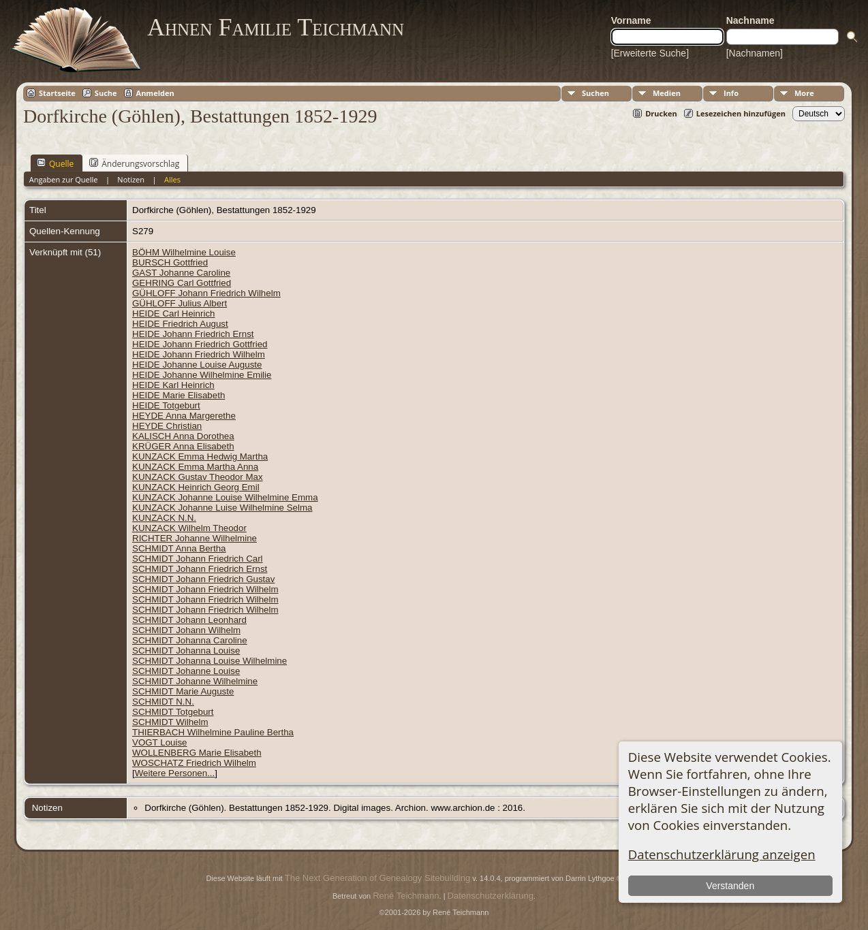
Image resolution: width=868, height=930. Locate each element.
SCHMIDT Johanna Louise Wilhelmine (209, 661)
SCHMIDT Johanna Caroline (189, 640)
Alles (172, 179)
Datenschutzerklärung (490, 896)
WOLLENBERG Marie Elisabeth (197, 753)
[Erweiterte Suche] (650, 53)
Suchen (595, 93)
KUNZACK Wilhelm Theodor (189, 528)
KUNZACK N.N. (164, 518)
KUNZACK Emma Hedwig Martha (200, 456)
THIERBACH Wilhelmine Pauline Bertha (213, 732)
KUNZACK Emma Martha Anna (195, 467)
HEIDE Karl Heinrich (173, 385)
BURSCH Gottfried (170, 262)
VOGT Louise (159, 742)
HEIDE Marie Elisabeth (178, 395)
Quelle (55, 163)
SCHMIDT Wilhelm (170, 722)
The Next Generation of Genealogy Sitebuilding (377, 878)
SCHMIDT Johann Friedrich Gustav (203, 579)
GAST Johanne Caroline (181, 273)
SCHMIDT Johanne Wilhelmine (195, 681)
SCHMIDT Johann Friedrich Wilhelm (205, 589)
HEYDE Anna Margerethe (184, 416)
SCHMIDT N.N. (163, 701)
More (804, 93)
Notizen (130, 179)
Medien (667, 93)
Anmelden (155, 93)
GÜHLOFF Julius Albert (179, 303)
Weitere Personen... (175, 773)
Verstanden (730, 885)
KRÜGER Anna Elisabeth (183, 446)
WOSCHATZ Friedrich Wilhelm (194, 763)
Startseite (57, 93)
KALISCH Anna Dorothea (183, 436)
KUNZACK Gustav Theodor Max (197, 477)
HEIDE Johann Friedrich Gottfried (200, 344)
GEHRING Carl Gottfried (181, 283)
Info (731, 93)
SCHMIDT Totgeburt (173, 712)
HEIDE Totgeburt (166, 405)
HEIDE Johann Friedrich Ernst (193, 334)
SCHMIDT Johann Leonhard (189, 620)
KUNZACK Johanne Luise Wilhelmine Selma (222, 507)
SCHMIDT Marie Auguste (183, 691)
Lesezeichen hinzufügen (741, 113)
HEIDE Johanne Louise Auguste (197, 364)
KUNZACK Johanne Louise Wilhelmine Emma (225, 497)
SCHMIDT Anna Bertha (179, 548)
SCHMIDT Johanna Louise (186, 650)
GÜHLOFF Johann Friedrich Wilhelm (206, 293)
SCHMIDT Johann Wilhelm (186, 630)
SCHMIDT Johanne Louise (186, 671)
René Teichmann (406, 896)
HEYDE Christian (167, 426)
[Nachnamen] (754, 53)
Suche (106, 93)
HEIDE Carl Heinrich (173, 313)
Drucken (661, 113)
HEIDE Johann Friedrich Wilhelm (198, 354)
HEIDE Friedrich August (180, 324)
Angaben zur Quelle (63, 179)
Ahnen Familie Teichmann (275, 27)
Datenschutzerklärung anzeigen (722, 854)
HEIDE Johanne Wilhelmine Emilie (201, 375)
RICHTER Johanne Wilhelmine (194, 538)
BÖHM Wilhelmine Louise (184, 252)
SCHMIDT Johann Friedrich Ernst (199, 569)
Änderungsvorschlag (134, 163)
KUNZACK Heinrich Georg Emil (196, 487)
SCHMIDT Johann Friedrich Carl (197, 559)
